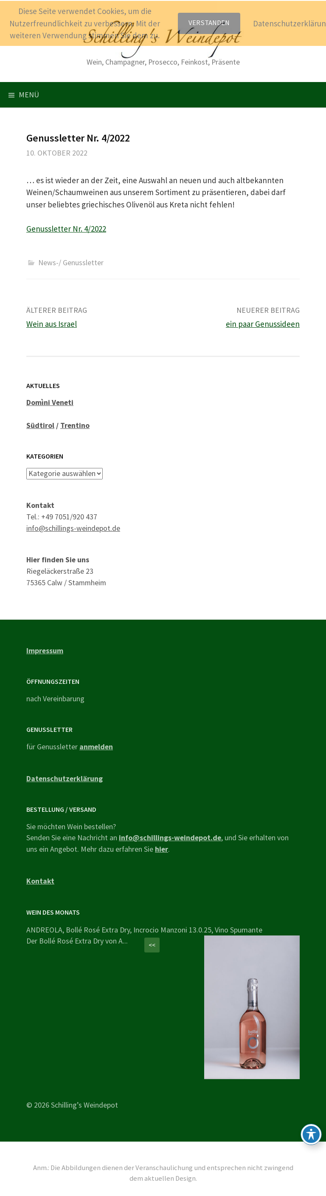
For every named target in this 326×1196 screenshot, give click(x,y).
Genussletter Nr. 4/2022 (66, 229)
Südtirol (40, 425)
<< (152, 945)
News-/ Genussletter (71, 262)
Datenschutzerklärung (64, 778)
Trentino (75, 425)
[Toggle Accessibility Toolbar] (311, 1134)
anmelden (96, 746)
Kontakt (40, 881)
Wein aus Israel (51, 324)
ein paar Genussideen (263, 324)
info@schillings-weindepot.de (73, 528)
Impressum (44, 650)
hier (161, 849)
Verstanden (209, 22)
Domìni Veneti (49, 402)
